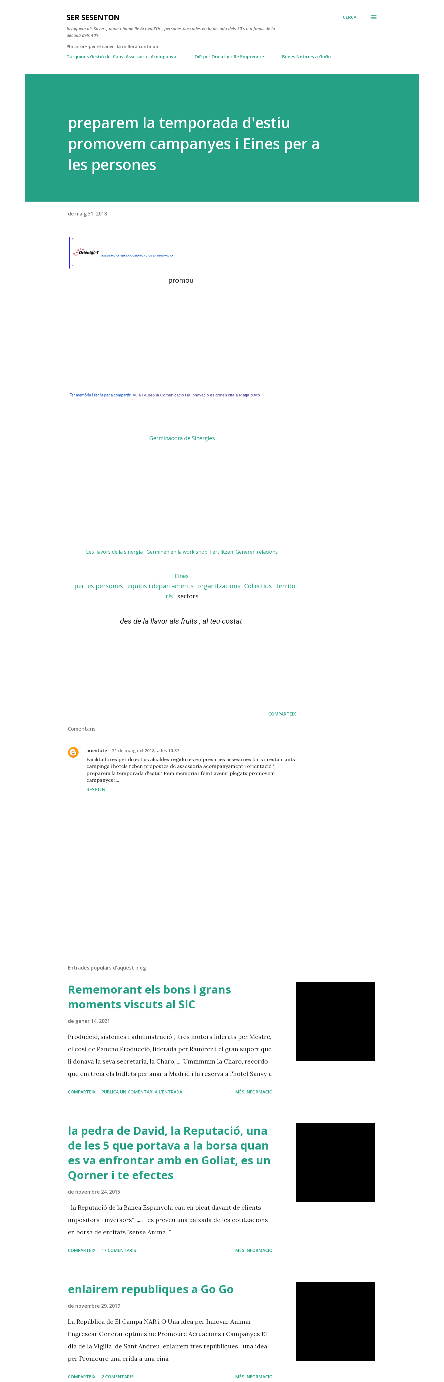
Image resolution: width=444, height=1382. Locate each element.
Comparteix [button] (282, 714)
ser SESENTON (93, 17)
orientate (96, 750)
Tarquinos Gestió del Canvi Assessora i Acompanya (121, 56)
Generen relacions (257, 551)
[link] (182, 575)
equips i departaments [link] (160, 586)
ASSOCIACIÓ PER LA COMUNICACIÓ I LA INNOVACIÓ (137, 255)
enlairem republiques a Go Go (151, 1289)
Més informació (254, 1092)
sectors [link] (188, 596)
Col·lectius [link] (258, 586)
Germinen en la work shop (177, 551)
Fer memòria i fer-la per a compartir (99, 394)
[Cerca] (349, 17)
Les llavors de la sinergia (114, 551)
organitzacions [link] (218, 586)
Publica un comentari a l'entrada (141, 1092)
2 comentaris (117, 1377)
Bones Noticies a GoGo (306, 56)
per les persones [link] (100, 586)
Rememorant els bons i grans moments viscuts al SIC (149, 997)
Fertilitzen (221, 551)
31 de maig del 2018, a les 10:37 (145, 750)
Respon (95, 789)
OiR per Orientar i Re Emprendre (229, 56)
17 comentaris (118, 1250)
